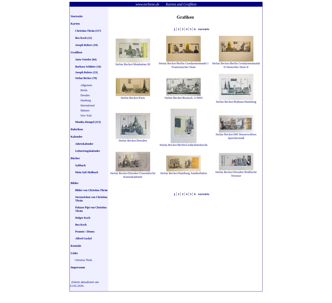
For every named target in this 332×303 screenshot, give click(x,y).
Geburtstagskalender (87, 151)
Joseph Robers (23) (86, 72)
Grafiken (76, 52)
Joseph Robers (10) (86, 45)
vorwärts (203, 29)
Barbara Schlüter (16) (88, 66)
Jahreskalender (84, 143)
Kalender (77, 136)
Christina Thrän (83, 260)
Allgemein (86, 85)
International (87, 105)
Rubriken (77, 129)
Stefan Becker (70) (86, 78)
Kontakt (76, 245)
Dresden (85, 95)
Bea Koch (81, 224)
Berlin (83, 90)
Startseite (77, 16)
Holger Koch (82, 217)
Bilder (75, 183)
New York (86, 115)
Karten (75, 23)
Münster (85, 110)
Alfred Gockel (83, 238)
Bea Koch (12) (83, 38)
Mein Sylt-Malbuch (86, 172)
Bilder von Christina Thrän (91, 190)
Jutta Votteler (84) (86, 59)
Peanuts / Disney (85, 231)
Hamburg (85, 100)
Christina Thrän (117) (88, 30)
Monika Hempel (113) (88, 122)
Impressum (78, 267)
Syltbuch (80, 165)
